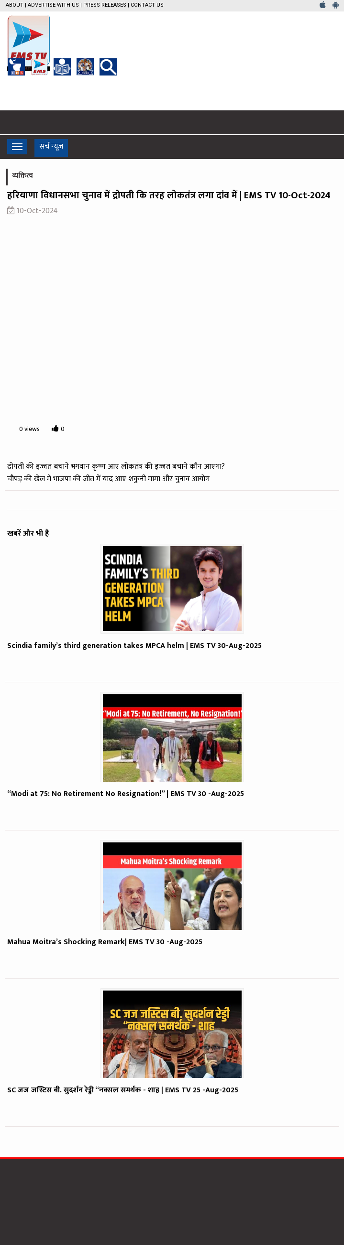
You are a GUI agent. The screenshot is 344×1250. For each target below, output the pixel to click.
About (14, 5)
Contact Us (147, 5)
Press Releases (104, 5)
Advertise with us (53, 5)
